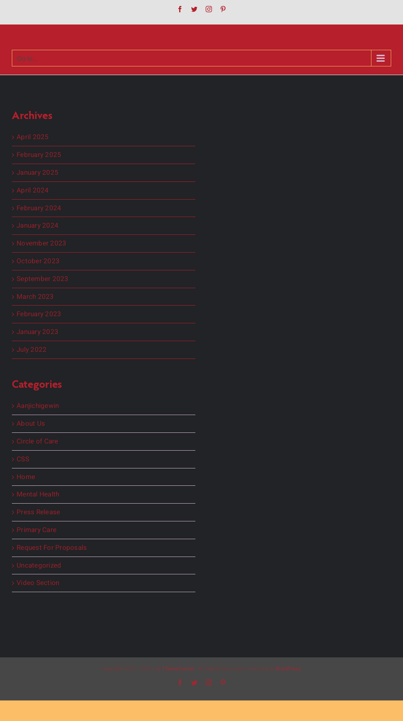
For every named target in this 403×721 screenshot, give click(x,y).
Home (26, 477)
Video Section (38, 583)
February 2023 (39, 314)
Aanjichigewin (38, 406)
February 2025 (39, 155)
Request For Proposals (52, 548)
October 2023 (38, 261)
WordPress (288, 668)
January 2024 (37, 225)
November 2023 (41, 243)
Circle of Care (37, 441)
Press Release (38, 512)
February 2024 (39, 208)
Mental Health (38, 494)
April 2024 (33, 190)
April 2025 (33, 137)
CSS (23, 459)
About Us (31, 423)
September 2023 (43, 279)
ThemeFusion (178, 668)
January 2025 (37, 172)
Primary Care (36, 530)
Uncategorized (39, 565)
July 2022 (32, 350)
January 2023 (37, 332)
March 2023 (35, 297)
